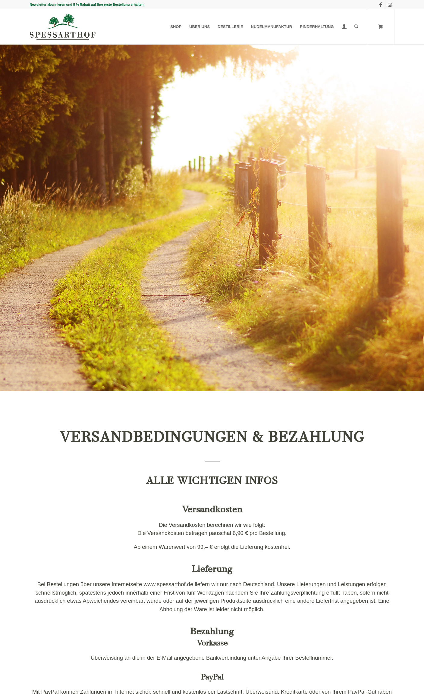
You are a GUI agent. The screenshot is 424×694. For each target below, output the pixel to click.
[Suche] (356, 26)
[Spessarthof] (63, 26)
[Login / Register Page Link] (344, 26)
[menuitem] (175, 26)
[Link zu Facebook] (380, 4)
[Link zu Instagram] (389, 4)
